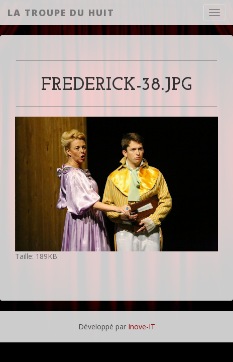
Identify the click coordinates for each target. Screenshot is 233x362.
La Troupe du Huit (61, 13)
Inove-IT (141, 326)
